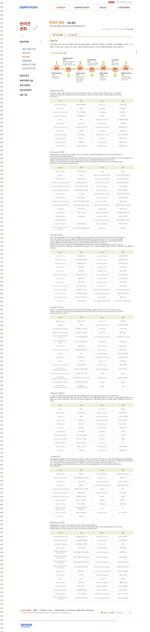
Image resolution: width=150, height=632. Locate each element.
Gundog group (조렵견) (57, 152)
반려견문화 (61, 7)
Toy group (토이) (55, 456)
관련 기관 (23, 95)
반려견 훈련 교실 (26, 80)
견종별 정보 (27, 60)
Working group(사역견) (57, 90)
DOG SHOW (25, 85)
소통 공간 (102, 7)
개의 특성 (26, 53)
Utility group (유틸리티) (57, 393)
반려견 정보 (24, 41)
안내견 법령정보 (124, 7)
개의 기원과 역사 (29, 49)
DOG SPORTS (26, 90)
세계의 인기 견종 (29, 64)
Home (102, 29)
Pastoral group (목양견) (57, 522)
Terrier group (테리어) (56, 235)
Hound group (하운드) (57, 307)
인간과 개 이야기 (29, 68)
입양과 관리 (24, 75)
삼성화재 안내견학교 (81, 7)
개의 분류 (26, 56)
